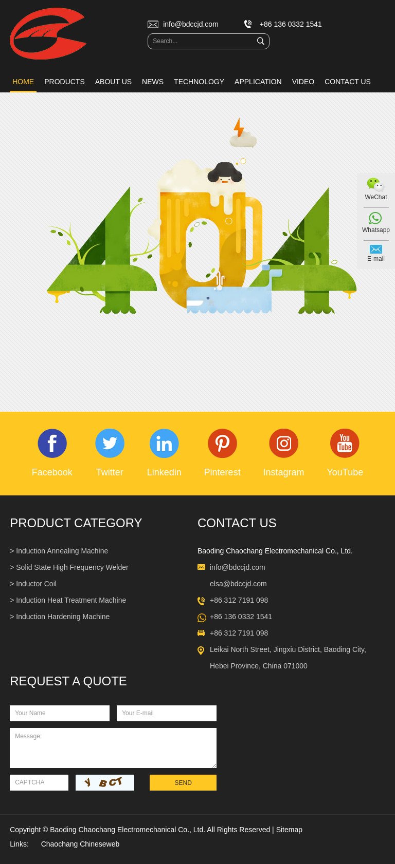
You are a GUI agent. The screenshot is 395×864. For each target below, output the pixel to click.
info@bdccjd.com (191, 24)
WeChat (376, 197)
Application (258, 82)
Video (303, 82)
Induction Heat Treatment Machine (71, 600)
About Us (113, 82)
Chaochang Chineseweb (80, 844)
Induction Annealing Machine (62, 551)
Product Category (76, 523)
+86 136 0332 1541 (241, 616)
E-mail (376, 258)
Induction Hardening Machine (63, 616)
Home (23, 82)
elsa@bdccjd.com (238, 584)
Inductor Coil (36, 584)
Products (64, 82)
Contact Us (348, 82)
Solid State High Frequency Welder (72, 567)
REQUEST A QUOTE (68, 681)
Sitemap (289, 829)
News (153, 82)
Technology (199, 82)
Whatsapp (376, 230)
